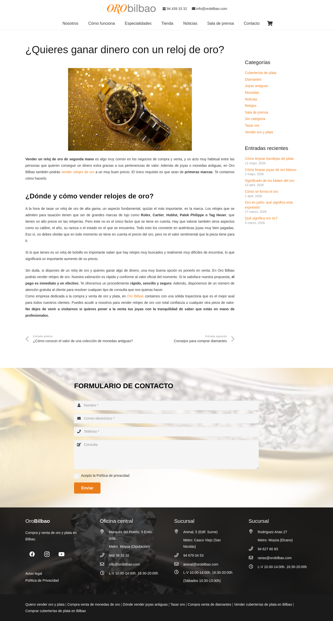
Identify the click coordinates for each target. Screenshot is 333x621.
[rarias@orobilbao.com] (253, 558)
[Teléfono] (166, 431)
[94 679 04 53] (178, 555)
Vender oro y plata (259, 132)
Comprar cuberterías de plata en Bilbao (56, 611)
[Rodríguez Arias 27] (253, 531)
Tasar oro (252, 125)
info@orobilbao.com (209, 9)
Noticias (251, 99)
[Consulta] (166, 454)
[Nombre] (166, 405)
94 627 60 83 (268, 549)
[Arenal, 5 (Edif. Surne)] (178, 531)
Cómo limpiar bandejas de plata (269, 159)
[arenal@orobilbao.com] (178, 564)
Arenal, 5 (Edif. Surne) (200, 532)
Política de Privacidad (42, 580)
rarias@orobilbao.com (275, 558)
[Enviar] (87, 488)
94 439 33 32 (174, 9)
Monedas (252, 93)
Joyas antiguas (256, 86)
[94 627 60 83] (253, 549)
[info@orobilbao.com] (104, 564)
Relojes (250, 106)
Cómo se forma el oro (261, 191)
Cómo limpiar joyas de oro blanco (270, 170)
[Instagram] (47, 554)
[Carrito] (270, 23)
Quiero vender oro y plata (45, 604)
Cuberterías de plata (260, 73)
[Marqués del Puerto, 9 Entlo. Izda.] (104, 531)
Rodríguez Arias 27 (272, 532)
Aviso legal (34, 573)
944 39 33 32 (119, 555)
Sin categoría (255, 119)
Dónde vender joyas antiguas (145, 604)
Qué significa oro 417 (262, 218)
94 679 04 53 (193, 555)
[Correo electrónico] (166, 418)
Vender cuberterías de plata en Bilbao (263, 604)
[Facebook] (32, 554)
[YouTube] (61, 554)
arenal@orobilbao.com (200, 564)
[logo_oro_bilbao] (131, 8)
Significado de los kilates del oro (269, 181)
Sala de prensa (256, 112)
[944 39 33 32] (104, 555)
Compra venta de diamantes (209, 604)
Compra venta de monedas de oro (93, 604)
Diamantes (253, 79)
